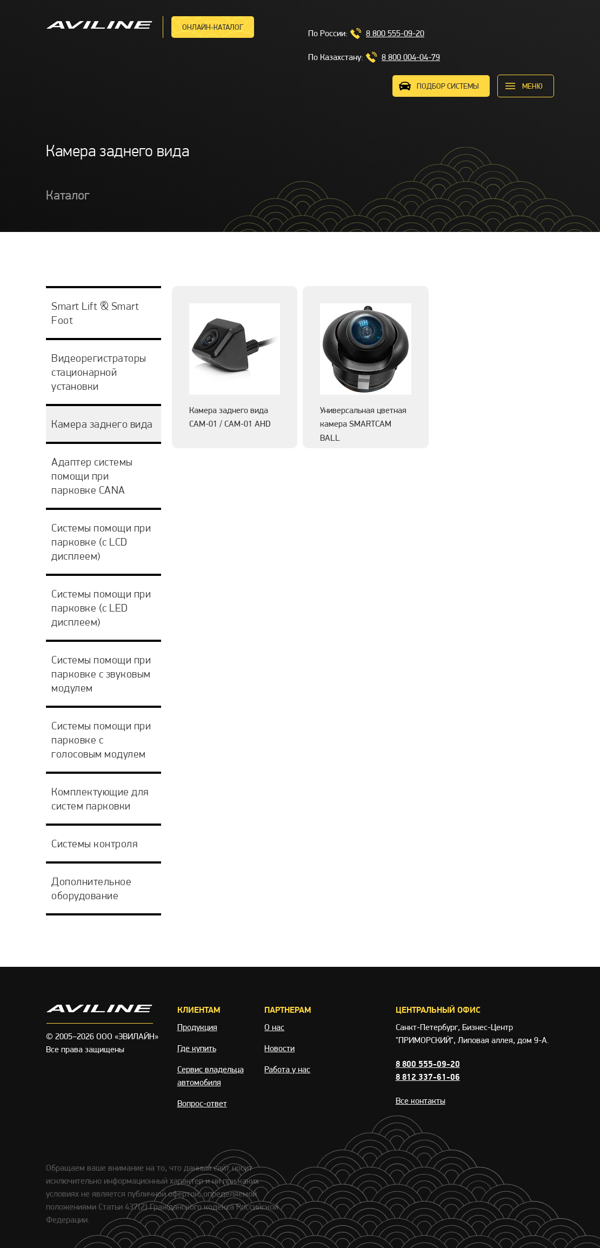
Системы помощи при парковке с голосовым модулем (101, 739)
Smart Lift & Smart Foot (95, 313)
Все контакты (420, 1101)
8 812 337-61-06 (428, 1077)
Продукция (197, 1027)
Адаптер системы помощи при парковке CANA (92, 475)
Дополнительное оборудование (91, 888)
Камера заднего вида (102, 423)
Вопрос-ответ (202, 1103)
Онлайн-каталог (212, 27)
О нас (274, 1027)
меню (532, 86)
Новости (279, 1048)
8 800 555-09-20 (395, 33)
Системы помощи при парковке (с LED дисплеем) (101, 607)
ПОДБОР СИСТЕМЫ (448, 86)
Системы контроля (94, 843)
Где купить (196, 1048)
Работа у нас (287, 1069)
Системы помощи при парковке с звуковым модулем (101, 673)
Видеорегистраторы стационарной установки (98, 372)
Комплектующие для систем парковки (100, 798)
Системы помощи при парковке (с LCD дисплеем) (101, 541)
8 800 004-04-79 (411, 57)
